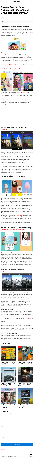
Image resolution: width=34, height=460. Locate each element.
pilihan (23, 57)
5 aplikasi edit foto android (10, 64)
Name (2, 426)
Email (2, 432)
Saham (29, 318)
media (18, 198)
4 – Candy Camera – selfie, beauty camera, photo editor (13, 229)
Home (2, 16)
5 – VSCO (3, 271)
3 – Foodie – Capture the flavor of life (9, 178)
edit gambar (22, 92)
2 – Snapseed (4, 129)
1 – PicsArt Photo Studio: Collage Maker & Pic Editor (12, 68)
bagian (15, 300)
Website (2, 437)
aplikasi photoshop (5, 62)
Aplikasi (2, 5)
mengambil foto (19, 215)
